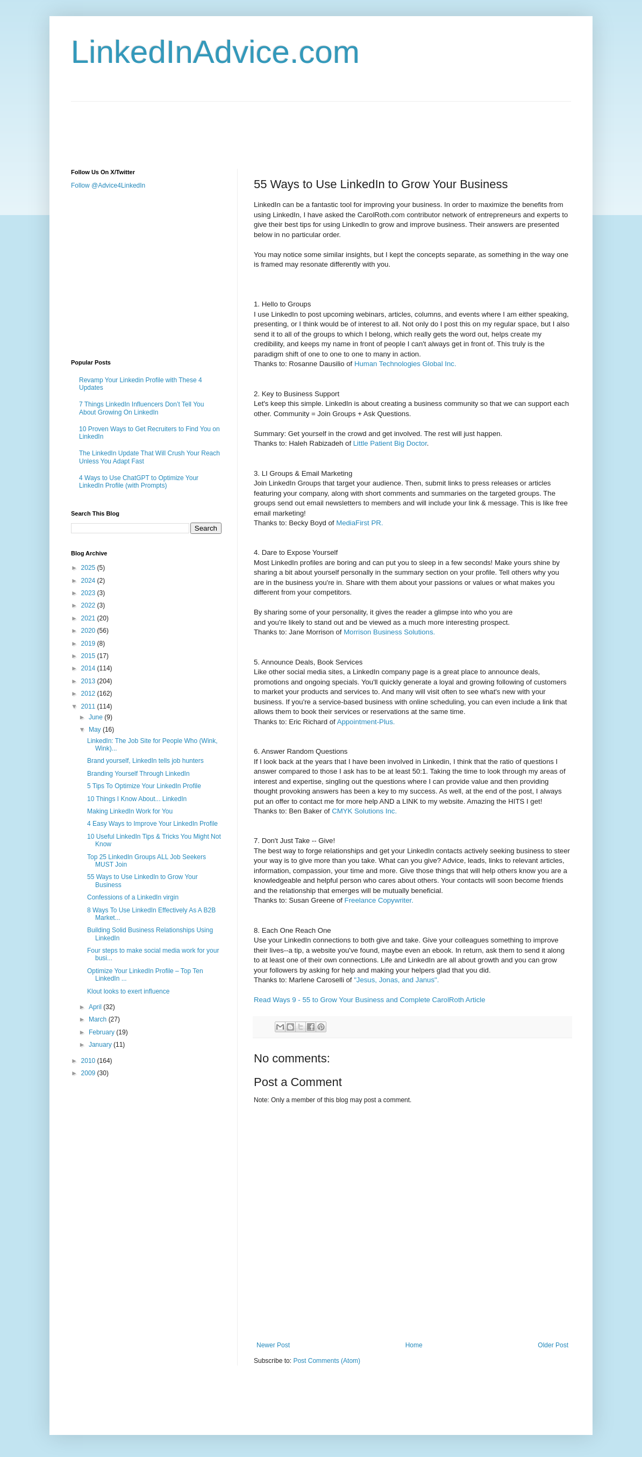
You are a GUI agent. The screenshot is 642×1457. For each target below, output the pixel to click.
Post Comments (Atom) (326, 1361)
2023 (89, 593)
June (96, 717)
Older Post (553, 1345)
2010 (89, 1061)
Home (414, 1345)
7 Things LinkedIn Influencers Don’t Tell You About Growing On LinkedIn (141, 408)
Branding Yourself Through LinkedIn (138, 773)
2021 (89, 618)
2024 (89, 580)
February (102, 1032)
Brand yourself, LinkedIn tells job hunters (145, 761)
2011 (89, 706)
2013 (89, 681)
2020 (89, 630)
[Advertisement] (266, 126)
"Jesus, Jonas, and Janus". (396, 980)
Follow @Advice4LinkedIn (108, 185)
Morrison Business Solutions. (389, 632)
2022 (89, 605)
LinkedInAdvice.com (215, 52)
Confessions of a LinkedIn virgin (133, 897)
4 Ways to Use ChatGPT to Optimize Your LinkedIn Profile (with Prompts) (138, 481)
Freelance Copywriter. (379, 900)
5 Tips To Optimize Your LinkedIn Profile (144, 786)
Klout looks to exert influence (128, 991)
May (96, 729)
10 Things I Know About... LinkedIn (137, 799)
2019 (89, 643)
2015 (89, 656)
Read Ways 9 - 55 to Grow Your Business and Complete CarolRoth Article (370, 1000)
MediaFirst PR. (359, 523)
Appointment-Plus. (366, 722)
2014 (89, 668)
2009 (89, 1073)
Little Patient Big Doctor (390, 443)
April (96, 1007)
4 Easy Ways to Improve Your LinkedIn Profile (152, 823)
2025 (89, 568)
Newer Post (273, 1345)
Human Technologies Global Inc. (405, 364)
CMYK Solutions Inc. (364, 811)
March (99, 1019)
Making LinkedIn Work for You (130, 811)
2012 (89, 693)
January (101, 1044)
